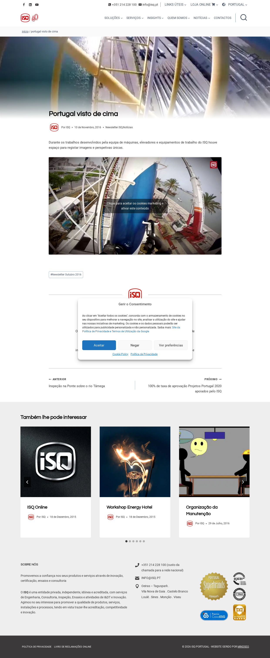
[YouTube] (37, 4)
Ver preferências (171, 345)
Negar (135, 345)
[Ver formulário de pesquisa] (244, 18)
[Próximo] (242, 482)
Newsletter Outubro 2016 (65, 274)
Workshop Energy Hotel (129, 507)
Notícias (128, 127)
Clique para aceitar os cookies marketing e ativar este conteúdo (135, 206)
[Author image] (54, 127)
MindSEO (243, 646)
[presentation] (55, 462)
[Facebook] (24, 4)
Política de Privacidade (144, 354)
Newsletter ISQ (114, 127)
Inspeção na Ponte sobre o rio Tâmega (90, 382)
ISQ (68, 127)
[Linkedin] (30, 4)
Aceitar (99, 345)
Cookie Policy (120, 354)
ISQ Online (37, 507)
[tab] (126, 541)
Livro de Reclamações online (72, 646)
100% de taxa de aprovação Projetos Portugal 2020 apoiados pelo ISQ (179, 384)
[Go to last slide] (27, 482)
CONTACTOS (222, 18)
